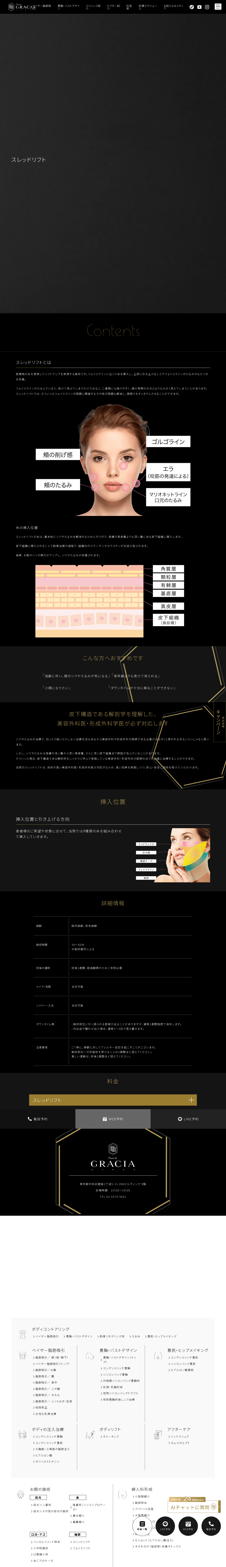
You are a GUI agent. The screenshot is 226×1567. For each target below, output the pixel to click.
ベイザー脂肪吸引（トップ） (52, 1364)
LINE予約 (188, 1119)
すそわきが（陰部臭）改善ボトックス (158, 1546)
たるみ (136, 1336)
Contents (113, 332)
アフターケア (179, 1429)
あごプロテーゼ (43, 1560)
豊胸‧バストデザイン (79, 1336)
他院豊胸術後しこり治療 (119, 1399)
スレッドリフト (82, 1542)
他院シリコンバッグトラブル (121, 1393)
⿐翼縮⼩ (79, 1522)
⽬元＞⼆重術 (42, 1505)
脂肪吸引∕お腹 (45, 1370)
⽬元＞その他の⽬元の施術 (51, 1511)
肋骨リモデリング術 (112, 1336)
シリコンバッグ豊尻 (183, 1364)
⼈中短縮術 (40, 1548)
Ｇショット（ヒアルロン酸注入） (154, 1540)
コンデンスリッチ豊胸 (116, 1368)
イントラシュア (180, 1436)
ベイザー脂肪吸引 (41, 7)
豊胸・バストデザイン (69, 7)
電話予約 (38, 1119)
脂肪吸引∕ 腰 (44, 1376)
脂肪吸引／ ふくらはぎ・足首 (53, 1401)
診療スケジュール (148, 7)
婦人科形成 (142, 1489)
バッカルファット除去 (46, 1542)
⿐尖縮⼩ (79, 1515)
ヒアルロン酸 (43, 1455)
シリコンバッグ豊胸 (115, 1374)
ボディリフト (110, 1429)
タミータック (111, 1436)
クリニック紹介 (93, 7)
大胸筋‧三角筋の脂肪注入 (52, 1449)
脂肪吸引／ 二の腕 (47, 1389)
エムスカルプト (180, 1443)
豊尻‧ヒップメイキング (162, 1336)
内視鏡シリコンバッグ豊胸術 (121, 1380)
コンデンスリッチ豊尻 (184, 1357)
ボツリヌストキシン (47, 1461)
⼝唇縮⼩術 (40, 1554)
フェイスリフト (82, 1548)
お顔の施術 (40, 1489)
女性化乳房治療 (45, 1414)
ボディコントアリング (51, 1329)
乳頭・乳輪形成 (113, 1387)
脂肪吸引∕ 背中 (46, 1382)
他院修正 (41, 1407)
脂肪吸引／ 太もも (47, 1395)
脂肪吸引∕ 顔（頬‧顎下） (52, 1357)
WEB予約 (113, 1119)
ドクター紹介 (113, 7)
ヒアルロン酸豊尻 (182, 1370)
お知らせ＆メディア (173, 7)
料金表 (129, 7)
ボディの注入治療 (48, 1429)
